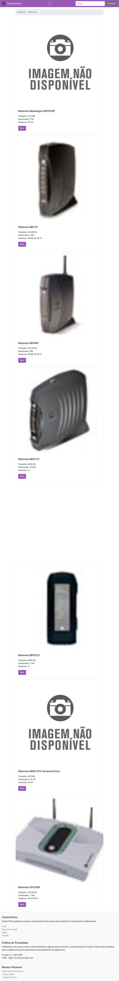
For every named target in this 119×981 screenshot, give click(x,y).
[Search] (90, 3)
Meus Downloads (9, 929)
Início (4, 926)
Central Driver (12, 3)
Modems (21, 12)
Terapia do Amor (9, 977)
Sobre (4, 932)
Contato (5, 935)
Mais (22, 128)
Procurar (111, 3)
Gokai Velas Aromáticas (12, 971)
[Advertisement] (59, 502)
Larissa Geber (8, 974)
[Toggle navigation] (49, 3)
